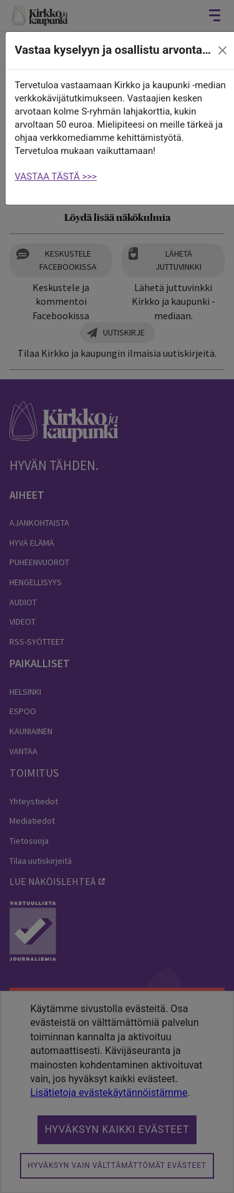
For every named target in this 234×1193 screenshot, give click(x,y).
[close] (222, 50)
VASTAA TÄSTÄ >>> (56, 176)
